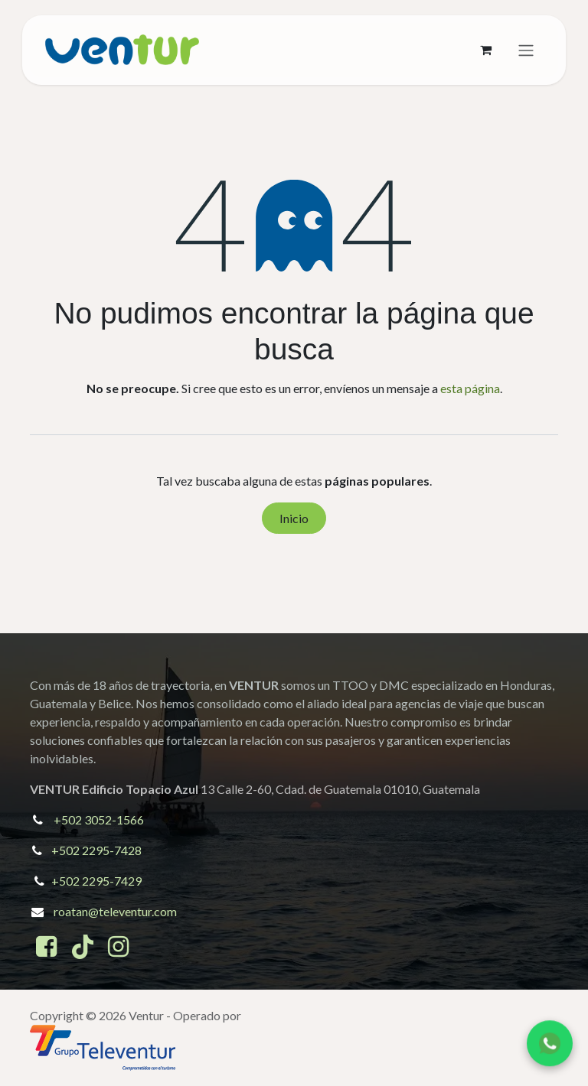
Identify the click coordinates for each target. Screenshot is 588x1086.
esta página (470, 388)
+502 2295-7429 (96, 880)
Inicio (294, 518)
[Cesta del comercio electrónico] (485, 50)
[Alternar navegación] (526, 50)
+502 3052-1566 (99, 819)
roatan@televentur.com (115, 911)
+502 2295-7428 (96, 850)
